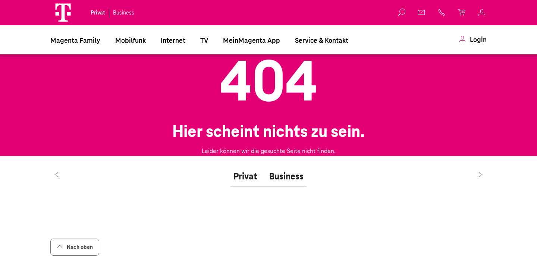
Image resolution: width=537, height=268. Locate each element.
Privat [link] (98, 13)
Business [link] (123, 13)
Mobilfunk (130, 40)
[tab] (245, 176)
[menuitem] (75, 39)
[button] (63, 12)
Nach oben (75, 247)
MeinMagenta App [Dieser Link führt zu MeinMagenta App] (251, 40)
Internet (173, 40)
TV (204, 40)
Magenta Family (75, 40)
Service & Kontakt (321, 40)
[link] (472, 39)
